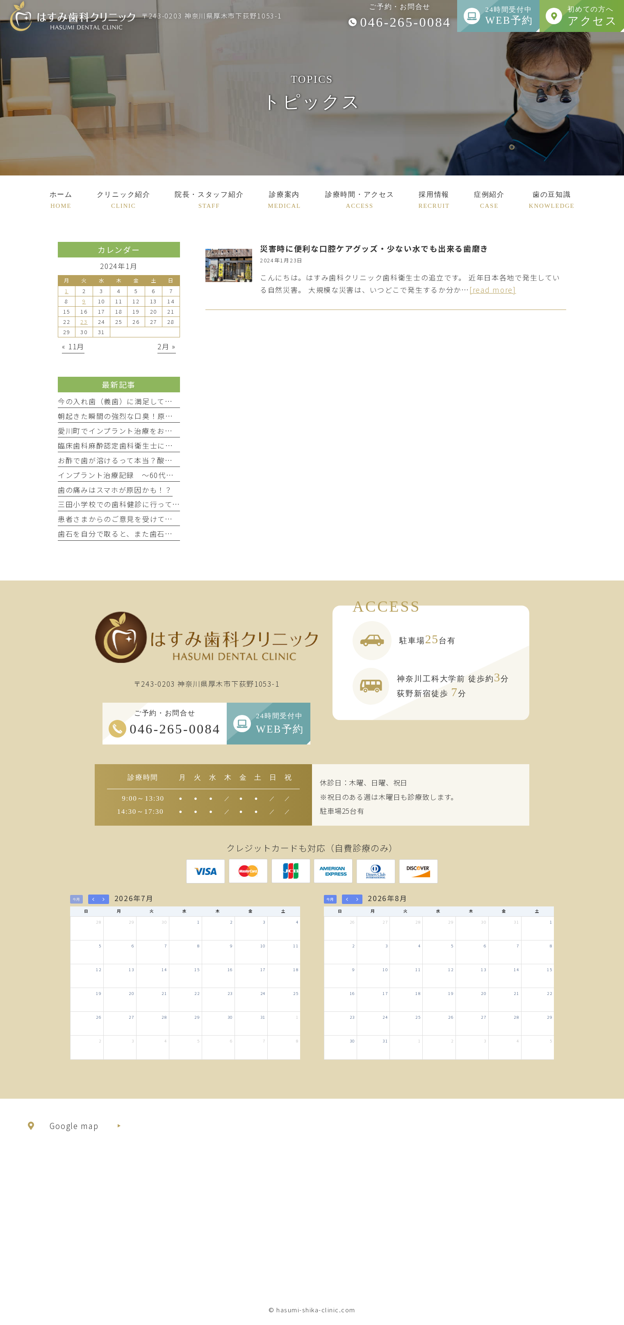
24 (263, 993)
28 (98, 922)
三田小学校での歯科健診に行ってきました (130, 504)
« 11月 (73, 346)
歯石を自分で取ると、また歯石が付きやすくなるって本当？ (161, 533)
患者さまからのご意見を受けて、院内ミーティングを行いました (169, 519)
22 (197, 993)
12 (98, 969)
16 (230, 969)
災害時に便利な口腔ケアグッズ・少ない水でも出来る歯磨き (374, 248)
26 (98, 1017)
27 (131, 1017)
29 (131, 922)
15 (197, 969)
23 (230, 993)
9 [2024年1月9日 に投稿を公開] (84, 301)
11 (295, 946)
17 (263, 969)
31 (263, 1017)
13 (131, 969)
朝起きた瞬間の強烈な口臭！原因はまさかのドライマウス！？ (165, 416)
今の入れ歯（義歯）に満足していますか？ (130, 401)
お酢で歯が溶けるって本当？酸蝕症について (134, 460)
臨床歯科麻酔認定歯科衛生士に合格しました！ (138, 445)
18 (295, 969)
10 (263, 946)
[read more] (492, 290)
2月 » (166, 346)
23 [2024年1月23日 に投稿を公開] (83, 322)
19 (98, 993)
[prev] (93, 899)
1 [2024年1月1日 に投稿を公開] (66, 291)
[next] (103, 899)
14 (164, 969)
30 (164, 922)
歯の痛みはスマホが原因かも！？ (115, 490)
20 (131, 993)
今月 (76, 899)
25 (295, 993)
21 (164, 993)
